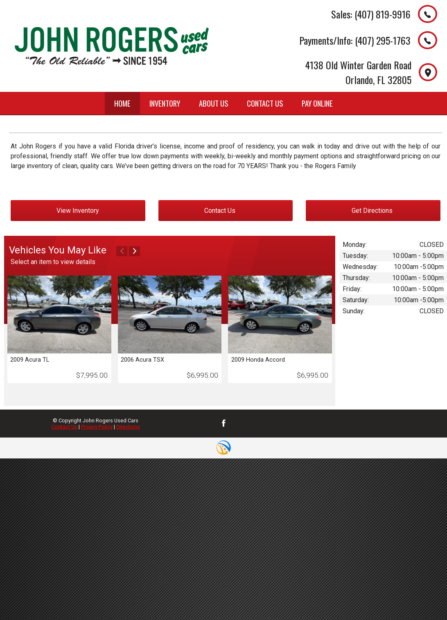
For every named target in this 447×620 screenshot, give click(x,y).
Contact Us (64, 427)
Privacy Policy (97, 427)
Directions (128, 427)
